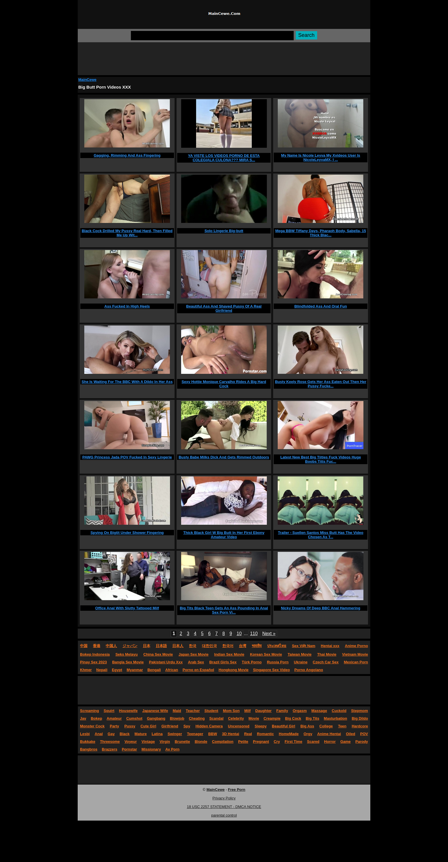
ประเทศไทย (276, 646)
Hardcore (360, 726)
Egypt (117, 670)
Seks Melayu (126, 654)
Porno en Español (198, 670)
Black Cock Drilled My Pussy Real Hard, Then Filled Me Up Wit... (127, 233)
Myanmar (135, 670)
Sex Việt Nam (303, 646)
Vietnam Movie (355, 654)
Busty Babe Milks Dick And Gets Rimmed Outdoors (224, 457)
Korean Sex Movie (266, 654)
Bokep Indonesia (95, 654)
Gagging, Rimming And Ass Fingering (127, 155)
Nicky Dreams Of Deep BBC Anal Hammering (320, 608)
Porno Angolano (308, 670)
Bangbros (88, 749)
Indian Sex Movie (229, 654)
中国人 (111, 646)
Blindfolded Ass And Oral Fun (320, 306)
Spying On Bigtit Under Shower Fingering (127, 532)
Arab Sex (196, 662)
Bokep (96, 718)
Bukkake (87, 741)
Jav (83, 718)
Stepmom (359, 711)
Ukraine (300, 662)
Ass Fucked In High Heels (127, 306)
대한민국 (209, 646)
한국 (192, 646)
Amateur (114, 718)
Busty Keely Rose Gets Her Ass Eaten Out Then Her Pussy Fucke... (320, 384)
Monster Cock (92, 726)
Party (114, 726)
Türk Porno (251, 662)
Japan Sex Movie (194, 654)
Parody (361, 741)
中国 (83, 646)
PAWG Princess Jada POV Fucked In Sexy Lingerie (127, 457)
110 (254, 633)
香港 (96, 646)
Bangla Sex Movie (128, 662)
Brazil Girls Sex (222, 662)
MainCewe (87, 79)
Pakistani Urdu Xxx (166, 662)
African (171, 670)
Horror (329, 741)
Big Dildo (360, 718)
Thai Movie (326, 654)
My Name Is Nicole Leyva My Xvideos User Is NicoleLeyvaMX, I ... (320, 157)
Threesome (110, 741)
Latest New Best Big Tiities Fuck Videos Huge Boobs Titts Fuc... (320, 459)
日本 (146, 646)
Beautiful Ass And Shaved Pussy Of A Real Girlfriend (224, 308)
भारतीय (257, 646)
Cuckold (339, 711)
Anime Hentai (329, 734)
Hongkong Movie (234, 670)
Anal (99, 734)
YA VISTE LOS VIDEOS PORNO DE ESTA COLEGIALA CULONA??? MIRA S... (224, 157)
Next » (268, 633)
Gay (111, 734)
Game (345, 741)
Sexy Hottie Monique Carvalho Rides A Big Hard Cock (224, 384)
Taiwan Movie (300, 654)
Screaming (89, 711)
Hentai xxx (330, 646)
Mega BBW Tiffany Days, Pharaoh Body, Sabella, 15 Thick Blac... (320, 233)
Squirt (109, 711)
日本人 (177, 646)
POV (364, 734)
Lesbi (85, 734)
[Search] (212, 35)
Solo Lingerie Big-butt (224, 231)
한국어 (227, 646)
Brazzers (109, 749)
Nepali (101, 670)
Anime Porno (356, 646)
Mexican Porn (356, 662)
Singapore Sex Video (271, 670)
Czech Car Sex (326, 662)
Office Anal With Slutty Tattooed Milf (127, 608)
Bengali (154, 670)
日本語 (161, 646)
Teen (342, 726)
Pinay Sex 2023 (93, 662)
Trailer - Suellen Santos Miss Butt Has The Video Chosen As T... (320, 534)
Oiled (350, 734)
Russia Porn (278, 662)
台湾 (242, 646)
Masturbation (335, 718)
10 (239, 633)
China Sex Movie (158, 654)
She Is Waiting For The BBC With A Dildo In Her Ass (127, 382)
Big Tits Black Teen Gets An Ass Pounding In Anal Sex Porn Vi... (224, 610)
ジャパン (130, 646)
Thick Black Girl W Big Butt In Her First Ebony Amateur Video (224, 534)
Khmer (86, 670)
